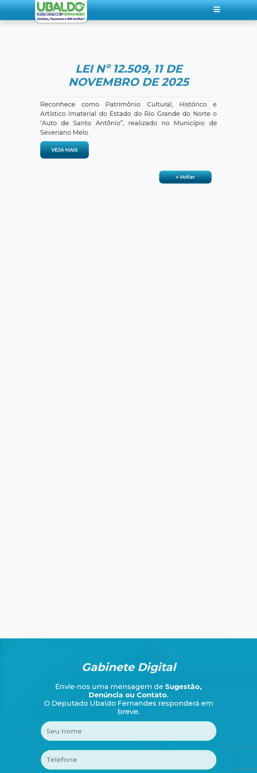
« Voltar (185, 177)
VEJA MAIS (64, 150)
